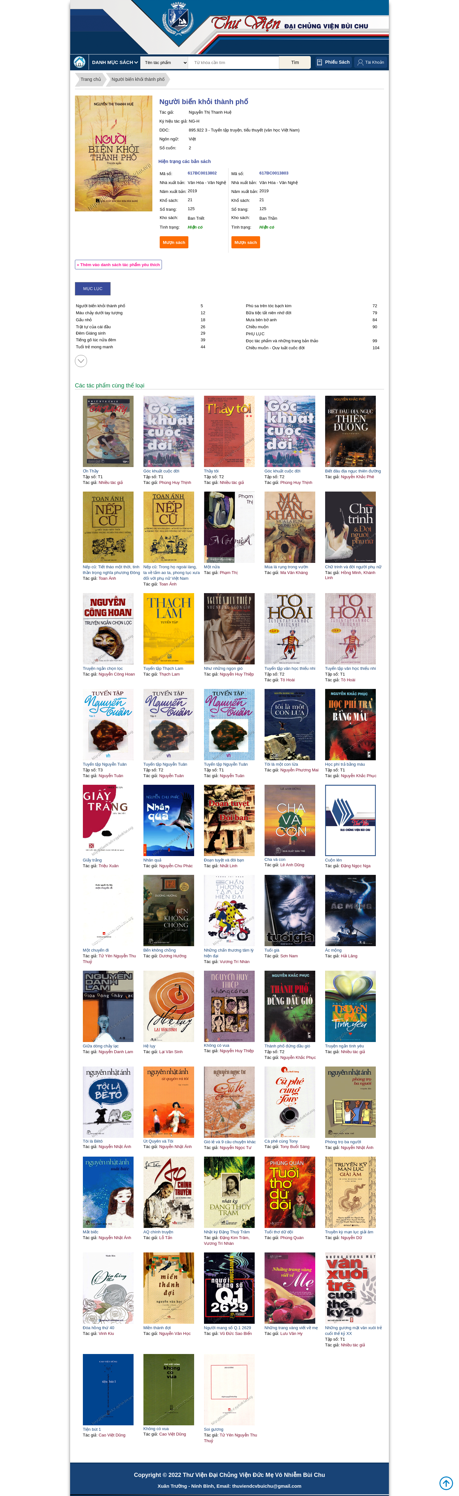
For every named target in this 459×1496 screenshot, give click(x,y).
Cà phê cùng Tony (281, 1141)
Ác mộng (333, 950)
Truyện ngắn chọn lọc (103, 668)
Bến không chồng (159, 950)
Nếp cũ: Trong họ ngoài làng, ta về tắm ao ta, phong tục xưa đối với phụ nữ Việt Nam (171, 572)
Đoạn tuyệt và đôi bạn (224, 860)
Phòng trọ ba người (343, 1141)
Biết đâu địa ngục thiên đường (353, 471)
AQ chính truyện (158, 1232)
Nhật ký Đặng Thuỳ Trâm (227, 1232)
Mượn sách (174, 242)
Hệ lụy (149, 1046)
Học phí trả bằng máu (345, 764)
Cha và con (275, 859)
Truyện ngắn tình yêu (344, 1046)
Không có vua (216, 1045)
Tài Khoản (374, 62)
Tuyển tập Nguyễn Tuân (105, 764)
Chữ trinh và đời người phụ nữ (353, 566)
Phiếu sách (337, 62)
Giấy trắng (92, 860)
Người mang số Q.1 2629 (227, 1327)
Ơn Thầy (90, 471)
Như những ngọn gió (223, 668)
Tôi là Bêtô (93, 1141)
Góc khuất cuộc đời (161, 471)
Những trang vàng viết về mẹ (291, 1327)
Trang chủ (91, 79)
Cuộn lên (333, 860)
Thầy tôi (211, 471)
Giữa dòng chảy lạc (101, 1046)
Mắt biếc (90, 1232)
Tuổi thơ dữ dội (279, 1232)
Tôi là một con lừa (281, 764)
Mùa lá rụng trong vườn (286, 566)
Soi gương (213, 1429)
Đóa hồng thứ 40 (98, 1327)
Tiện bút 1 (92, 1429)
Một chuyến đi (96, 950)
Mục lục (92, 288)
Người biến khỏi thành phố (138, 79)
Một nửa (212, 566)
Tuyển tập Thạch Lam (163, 668)
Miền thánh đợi (157, 1327)
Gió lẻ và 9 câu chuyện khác (230, 1141)
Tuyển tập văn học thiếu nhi (290, 668)
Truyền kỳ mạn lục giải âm (349, 1232)
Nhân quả (152, 860)
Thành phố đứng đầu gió (287, 1046)
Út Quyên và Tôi (158, 1141)
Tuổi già (272, 950)
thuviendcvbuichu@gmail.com (266, 1486)
